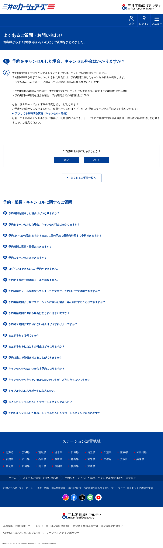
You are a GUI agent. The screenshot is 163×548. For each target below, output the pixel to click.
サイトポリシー (27, 488)
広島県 (26, 466)
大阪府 (124, 459)
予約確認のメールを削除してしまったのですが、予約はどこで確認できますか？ (54, 291)
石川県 (42, 459)
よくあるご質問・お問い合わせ (40, 477)
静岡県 (75, 459)
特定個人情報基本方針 (85, 526)
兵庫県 (140, 459)
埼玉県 (91, 452)
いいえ (96, 159)
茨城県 (42, 452)
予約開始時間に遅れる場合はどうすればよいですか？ (39, 313)
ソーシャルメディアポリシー (62, 532)
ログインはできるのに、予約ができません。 (33, 268)
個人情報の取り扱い (111, 526)
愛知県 (91, 459)
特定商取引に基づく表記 (96, 488)
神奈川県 (141, 452)
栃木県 (58, 452)
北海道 (9, 452)
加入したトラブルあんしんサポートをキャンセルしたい (40, 402)
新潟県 (9, 459)
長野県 (58, 459)
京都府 (107, 459)
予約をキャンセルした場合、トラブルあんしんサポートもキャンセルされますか (54, 413)
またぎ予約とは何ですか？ (23, 335)
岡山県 (42, 466)
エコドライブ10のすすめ (140, 488)
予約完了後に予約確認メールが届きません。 (33, 280)
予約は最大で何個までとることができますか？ (35, 357)
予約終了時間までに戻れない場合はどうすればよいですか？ (42, 324)
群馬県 (75, 452)
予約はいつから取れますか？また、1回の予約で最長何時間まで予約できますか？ (55, 235)
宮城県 (26, 452)
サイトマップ (118, 488)
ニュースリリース (38, 526)
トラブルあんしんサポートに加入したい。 (32, 390)
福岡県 (58, 466)
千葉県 (107, 452)
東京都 (124, 452)
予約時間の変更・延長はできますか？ (30, 246)
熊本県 (75, 466)
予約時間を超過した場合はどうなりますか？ (33, 213)
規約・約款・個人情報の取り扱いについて (59, 488)
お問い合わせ (10, 488)
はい (66, 159)
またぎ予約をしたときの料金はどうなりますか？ (36, 346)
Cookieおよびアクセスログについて (23, 532)
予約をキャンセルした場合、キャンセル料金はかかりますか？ (44, 224)
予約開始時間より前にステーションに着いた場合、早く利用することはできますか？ (56, 302)
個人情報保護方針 (60, 526)
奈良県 (9, 466)
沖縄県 (91, 466)
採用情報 (20, 526)
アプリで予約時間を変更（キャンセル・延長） (42, 113)
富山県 (26, 459)
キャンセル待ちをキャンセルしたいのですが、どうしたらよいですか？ (49, 379)
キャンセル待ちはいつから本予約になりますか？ (36, 368)
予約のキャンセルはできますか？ (27, 257)
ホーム (12, 477)
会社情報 (8, 526)
